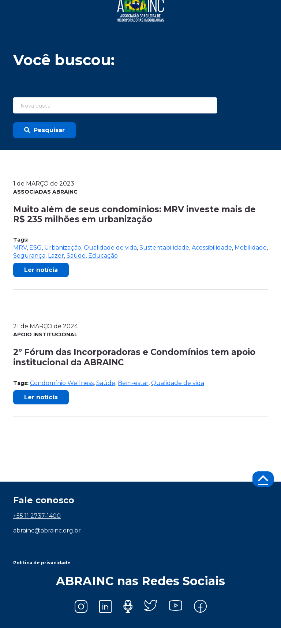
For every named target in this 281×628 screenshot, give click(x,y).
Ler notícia (41, 269)
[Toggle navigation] (257, 10)
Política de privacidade (42, 562)
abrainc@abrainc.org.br (47, 530)
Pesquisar (44, 130)
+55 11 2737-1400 (37, 515)
